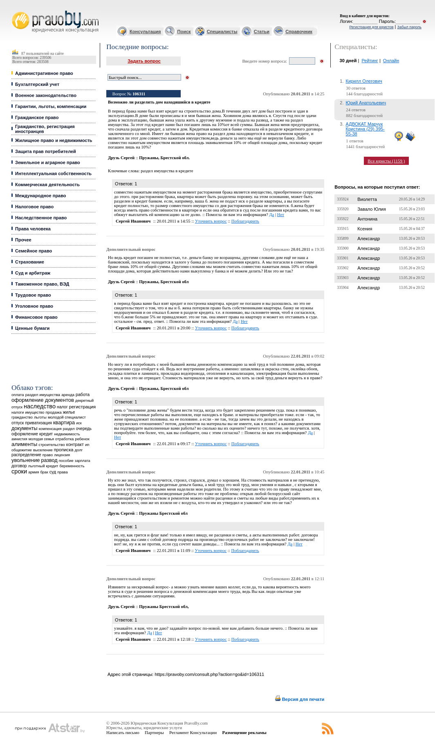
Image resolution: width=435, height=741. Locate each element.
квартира (64, 422)
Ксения (364, 228)
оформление (24, 433)
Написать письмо (122, 732)
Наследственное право (41, 217)
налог (62, 407)
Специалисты (222, 31)
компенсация (50, 429)
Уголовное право (34, 306)
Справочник (298, 31)
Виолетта (367, 199)
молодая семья (41, 439)
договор (19, 466)
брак (44, 472)
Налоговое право (34, 206)
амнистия (19, 439)
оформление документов (42, 400)
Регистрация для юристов (371, 27)
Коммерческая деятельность (47, 184)
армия (33, 472)
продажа (53, 412)
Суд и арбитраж (32, 272)
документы (24, 428)
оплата (17, 394)
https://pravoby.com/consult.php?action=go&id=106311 (209, 674)
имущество (34, 412)
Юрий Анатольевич (366, 102)
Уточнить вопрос (211, 221)
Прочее (23, 239)
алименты (24, 444)
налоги (17, 412)
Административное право (44, 73)
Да (271, 214)
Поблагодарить (245, 221)
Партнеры (154, 732)
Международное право (40, 195)
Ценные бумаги (32, 328)
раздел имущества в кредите (167, 171)
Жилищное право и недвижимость (53, 140)
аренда (67, 394)
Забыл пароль (409, 27)
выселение (43, 450)
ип (87, 444)
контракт (75, 444)
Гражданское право (36, 117)
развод (49, 460)
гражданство (22, 417)
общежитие (21, 450)
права (62, 472)
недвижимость (67, 434)
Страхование (29, 261)
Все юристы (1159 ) (386, 160)
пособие (66, 461)
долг (79, 450)
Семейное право (33, 250)
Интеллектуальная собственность (53, 173)
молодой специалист (67, 417)
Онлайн (391, 60)
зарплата (82, 461)
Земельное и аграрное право (47, 162)
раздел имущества (42, 394)
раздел (69, 429)
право (48, 455)
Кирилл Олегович (364, 81)
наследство (40, 406)
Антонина (367, 218)
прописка (64, 449)
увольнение (25, 460)
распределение (26, 455)
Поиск (184, 31)
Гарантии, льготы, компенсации (50, 106)
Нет (280, 214)
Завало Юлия (371, 209)
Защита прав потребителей (45, 151)
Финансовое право (36, 317)
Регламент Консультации (193, 732)
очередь (84, 428)
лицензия (62, 455)
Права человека (33, 228)
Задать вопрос (144, 61)
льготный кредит (43, 466)
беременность (72, 466)
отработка (64, 439)
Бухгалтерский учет (37, 84)
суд (52, 471)
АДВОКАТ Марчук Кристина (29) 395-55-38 (365, 129)
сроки (19, 471)
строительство (51, 444)
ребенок (82, 439)
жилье (69, 412)
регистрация (82, 406)
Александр (368, 238)
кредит (46, 433)
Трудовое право (33, 295)
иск (78, 423)
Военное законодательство (45, 95)
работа (83, 394)
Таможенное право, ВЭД (42, 284)
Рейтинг (369, 60)
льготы (40, 417)
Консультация (145, 31)
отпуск (17, 423)
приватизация (38, 423)
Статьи (261, 31)
